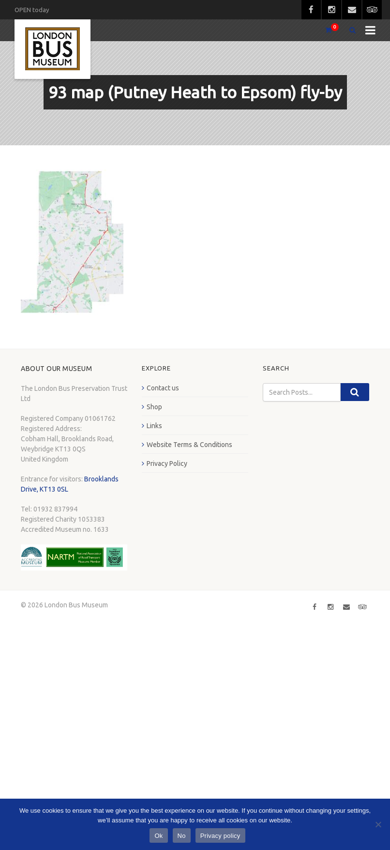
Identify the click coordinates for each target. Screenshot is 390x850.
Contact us (163, 388)
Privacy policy (220, 835)
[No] (378, 824)
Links (154, 426)
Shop (154, 407)
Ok (158, 835)
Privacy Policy (167, 463)
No (182, 835)
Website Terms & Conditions (189, 444)
